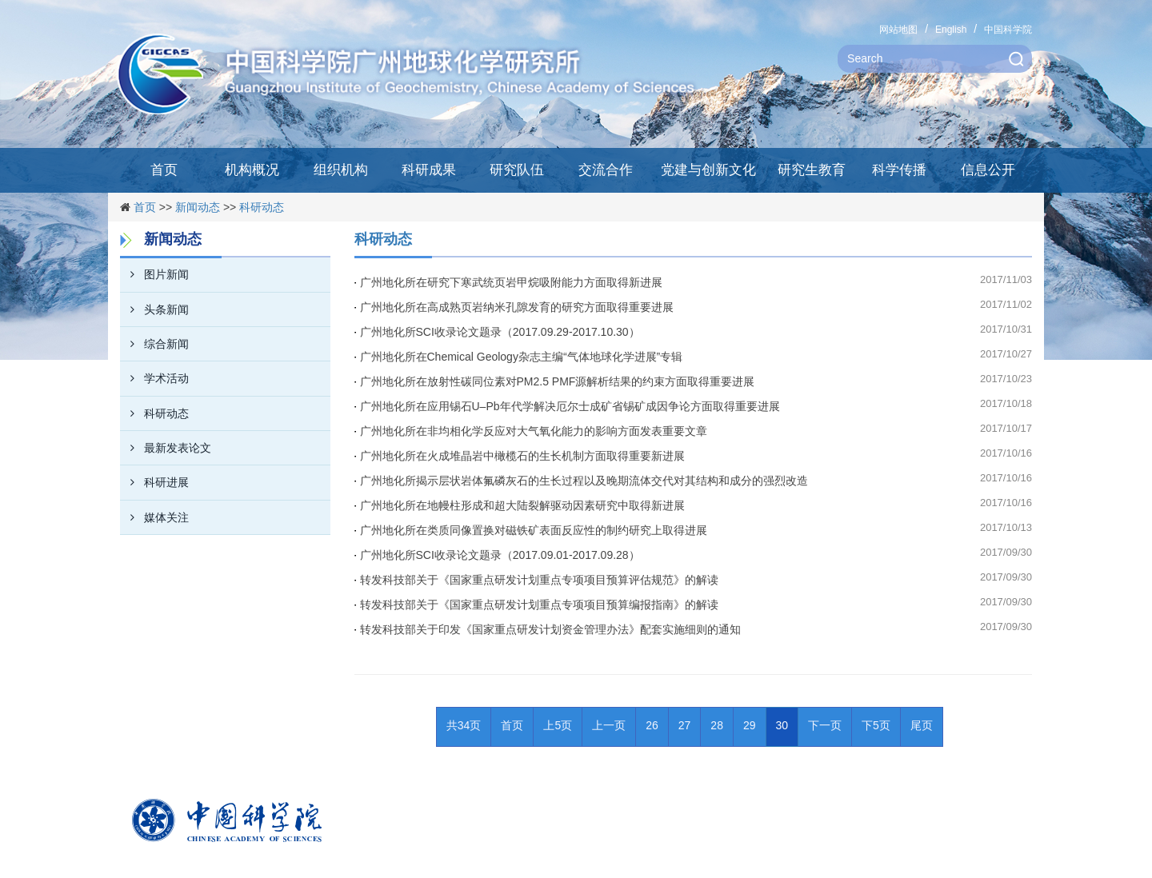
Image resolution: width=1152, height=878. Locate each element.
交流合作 (605, 170)
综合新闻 (154, 344)
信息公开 (988, 170)
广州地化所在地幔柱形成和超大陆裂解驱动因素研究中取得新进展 (522, 505)
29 (749, 725)
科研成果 (429, 170)
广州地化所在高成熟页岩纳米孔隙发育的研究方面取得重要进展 (517, 307)
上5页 (557, 725)
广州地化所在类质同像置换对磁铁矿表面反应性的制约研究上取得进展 (533, 530)
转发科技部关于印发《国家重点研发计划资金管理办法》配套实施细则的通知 (550, 629)
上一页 (609, 725)
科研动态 (261, 207)
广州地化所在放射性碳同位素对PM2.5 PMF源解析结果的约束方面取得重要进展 (557, 381)
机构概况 (252, 170)
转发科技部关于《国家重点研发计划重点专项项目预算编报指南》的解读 (539, 604)
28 (716, 725)
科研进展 (154, 482)
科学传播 (899, 170)
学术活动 (154, 378)
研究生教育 (812, 170)
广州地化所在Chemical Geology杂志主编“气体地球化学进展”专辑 (521, 356)
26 (652, 725)
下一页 (825, 725)
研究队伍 (517, 170)
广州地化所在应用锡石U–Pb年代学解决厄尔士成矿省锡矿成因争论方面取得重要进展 (570, 406)
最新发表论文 (165, 448)
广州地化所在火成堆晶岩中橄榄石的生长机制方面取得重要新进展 (522, 455)
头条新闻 (154, 309)
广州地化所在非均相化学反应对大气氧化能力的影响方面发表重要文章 (533, 431)
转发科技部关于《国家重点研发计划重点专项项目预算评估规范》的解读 (539, 579)
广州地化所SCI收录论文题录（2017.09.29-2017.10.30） (500, 331)
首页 (164, 170)
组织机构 (341, 170)
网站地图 (898, 29)
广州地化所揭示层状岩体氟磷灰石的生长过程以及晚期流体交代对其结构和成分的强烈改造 (584, 480)
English (950, 29)
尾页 (921, 725)
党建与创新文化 (708, 170)
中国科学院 (1008, 29)
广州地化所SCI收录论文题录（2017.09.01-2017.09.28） (500, 555)
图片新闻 (154, 274)
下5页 (876, 725)
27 (684, 725)
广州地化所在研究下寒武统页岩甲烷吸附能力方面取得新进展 (511, 282)
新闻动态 (197, 207)
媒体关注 (154, 517)
